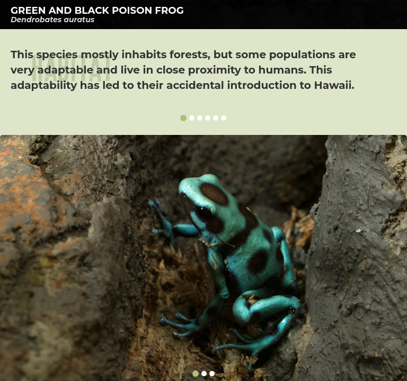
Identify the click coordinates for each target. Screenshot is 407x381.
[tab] (203, 14)
